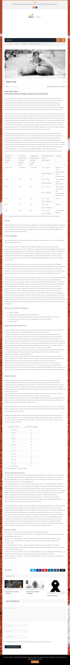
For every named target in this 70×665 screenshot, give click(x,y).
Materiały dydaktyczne (53, 92)
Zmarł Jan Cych (52, 601)
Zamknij (35, 661)
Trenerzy (62, 92)
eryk (7, 92)
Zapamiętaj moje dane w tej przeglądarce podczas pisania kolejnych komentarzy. (28, 647)
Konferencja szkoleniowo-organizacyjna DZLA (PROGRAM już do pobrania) (34, 4)
